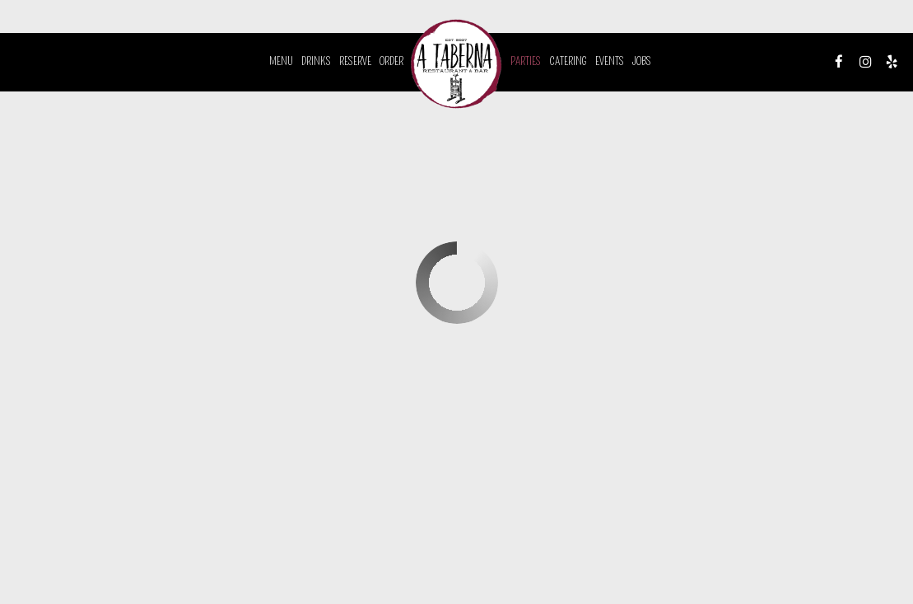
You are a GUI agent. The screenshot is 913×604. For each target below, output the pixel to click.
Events (609, 61)
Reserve (355, 61)
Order (391, 61)
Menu (281, 61)
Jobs (641, 61)
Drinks (316, 61)
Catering (568, 61)
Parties (525, 61)
